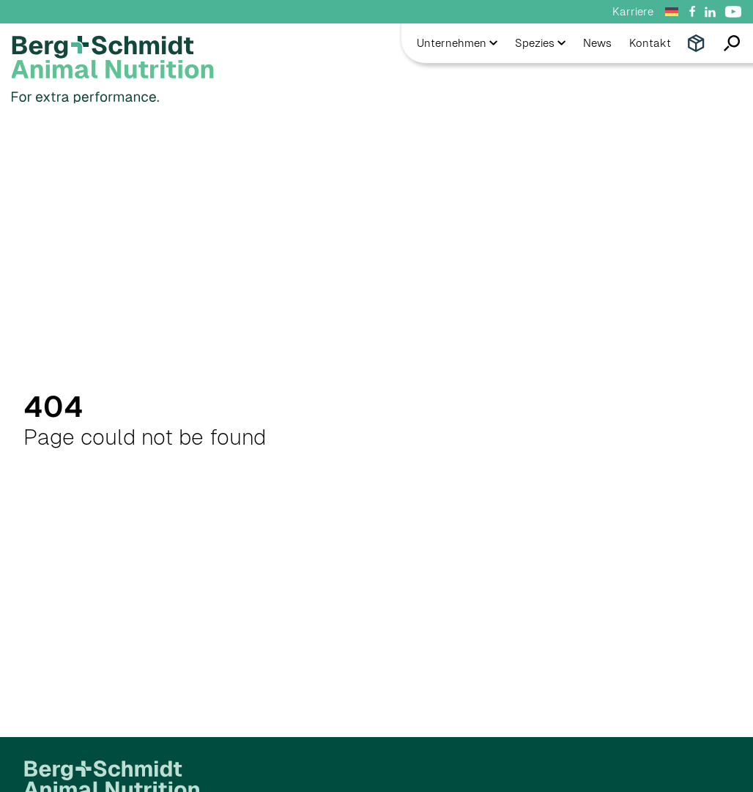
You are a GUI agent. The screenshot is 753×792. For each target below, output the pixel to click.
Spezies (540, 43)
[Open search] (726, 43)
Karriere (632, 11)
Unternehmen (457, 43)
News (597, 43)
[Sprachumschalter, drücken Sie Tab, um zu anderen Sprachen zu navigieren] (674, 12)
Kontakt (650, 43)
